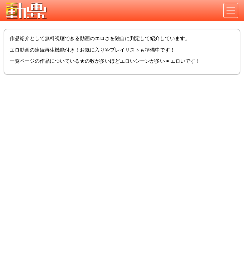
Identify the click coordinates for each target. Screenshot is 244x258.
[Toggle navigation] (230, 10)
